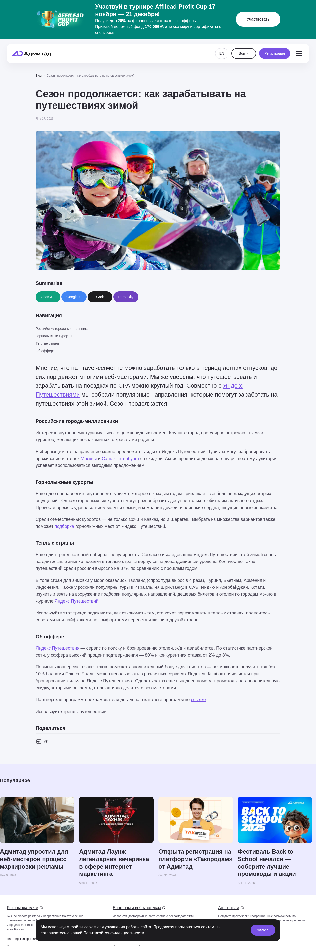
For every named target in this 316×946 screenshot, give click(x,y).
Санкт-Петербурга (120, 458)
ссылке (198, 699)
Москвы (89, 458)
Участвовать (258, 19)
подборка (64, 526)
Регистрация (274, 53)
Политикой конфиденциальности (113, 933)
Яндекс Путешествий (77, 601)
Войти (244, 53)
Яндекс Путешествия (57, 648)
